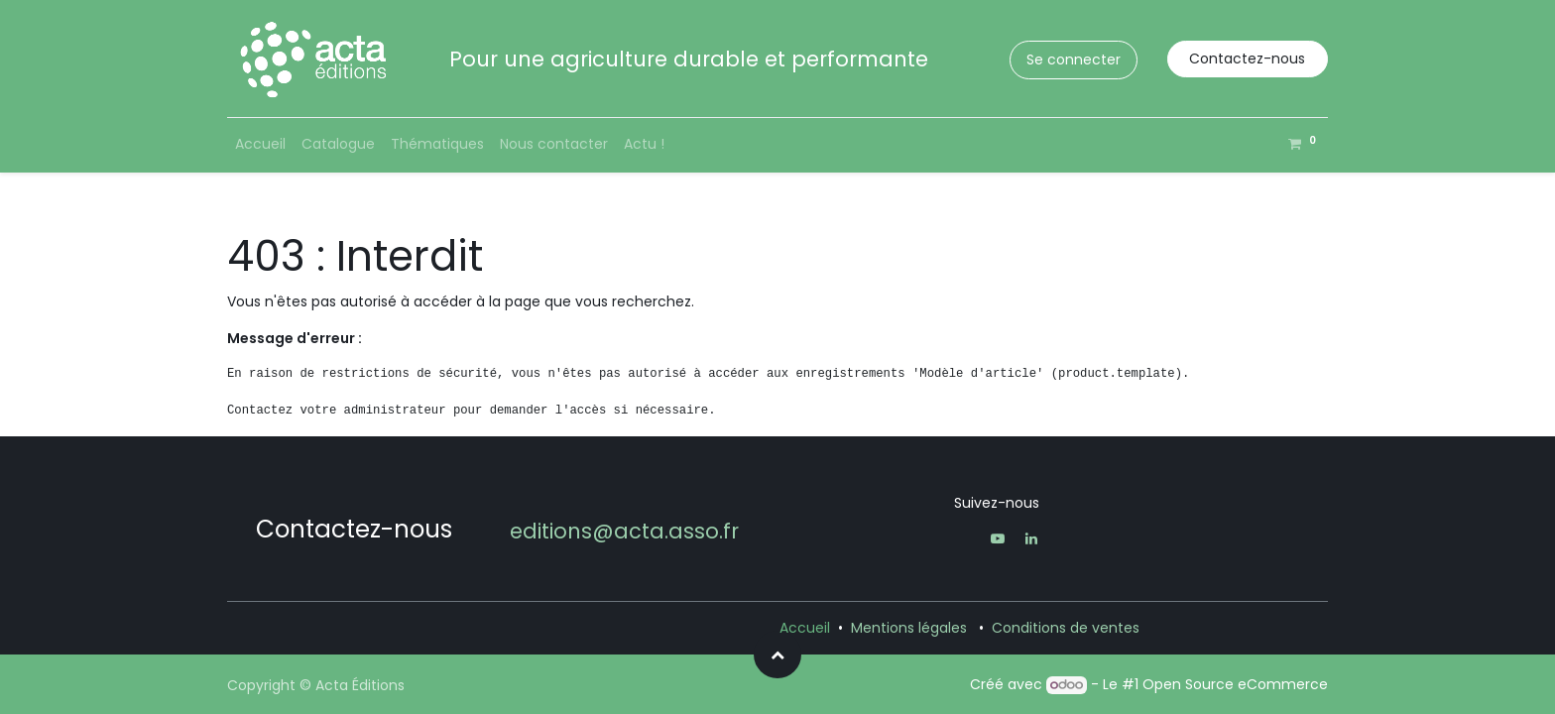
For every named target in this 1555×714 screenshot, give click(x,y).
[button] (777, 654)
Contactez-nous (1247, 58)
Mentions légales (909, 628)
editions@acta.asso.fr (624, 531)
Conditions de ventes (1065, 628)
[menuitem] (260, 144)
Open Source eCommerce (1235, 684)
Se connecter (1073, 59)
